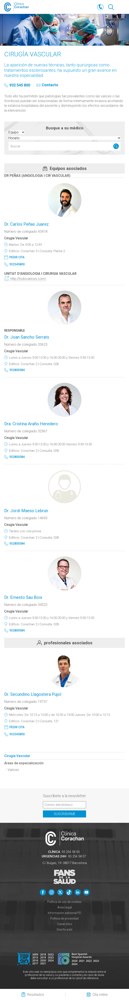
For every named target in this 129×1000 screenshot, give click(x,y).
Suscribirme (64, 814)
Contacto (50, 85)
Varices (13, 770)
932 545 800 (19, 85)
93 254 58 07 (77, 856)
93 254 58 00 (70, 852)
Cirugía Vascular (17, 756)
